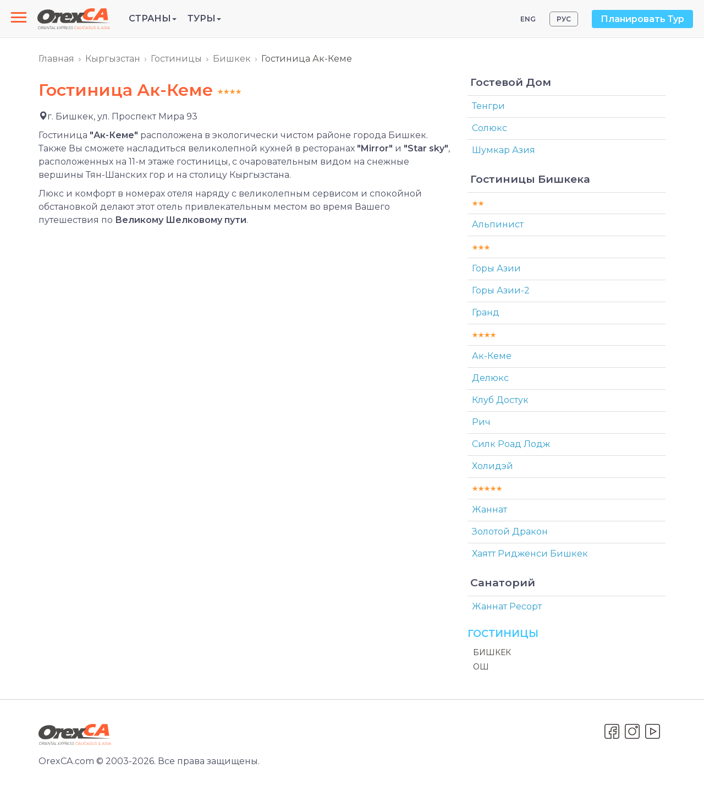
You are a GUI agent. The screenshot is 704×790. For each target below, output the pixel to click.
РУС (564, 19)
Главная (56, 58)
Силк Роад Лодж (511, 444)
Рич (481, 422)
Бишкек (232, 58)
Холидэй (492, 466)
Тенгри (488, 106)
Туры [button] (204, 18)
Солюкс (489, 128)
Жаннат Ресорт (507, 606)
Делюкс (490, 378)
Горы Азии (496, 268)
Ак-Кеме (492, 356)
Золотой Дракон (510, 531)
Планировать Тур (642, 19)
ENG (528, 19)
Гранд (485, 312)
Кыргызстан (112, 58)
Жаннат (489, 509)
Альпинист (498, 224)
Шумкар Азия (503, 150)
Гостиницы (176, 58)
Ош (481, 667)
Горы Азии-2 (501, 290)
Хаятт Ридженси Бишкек (530, 553)
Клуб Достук (500, 400)
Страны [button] (153, 18)
